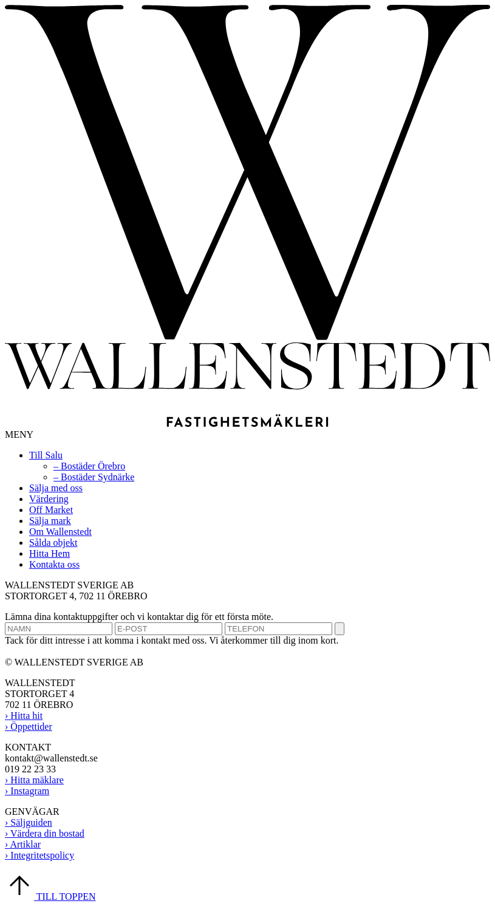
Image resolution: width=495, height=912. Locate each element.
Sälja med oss (56, 488)
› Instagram (27, 791)
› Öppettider (28, 726)
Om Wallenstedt (60, 531)
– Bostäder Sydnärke (93, 477)
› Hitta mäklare (34, 780)
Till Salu (46, 455)
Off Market (51, 510)
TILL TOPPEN (50, 896)
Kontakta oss (54, 564)
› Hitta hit (24, 715)
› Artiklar (23, 844)
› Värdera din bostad (44, 833)
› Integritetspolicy (39, 855)
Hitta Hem (49, 553)
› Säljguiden (28, 822)
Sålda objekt (53, 542)
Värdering (49, 499)
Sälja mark (50, 521)
